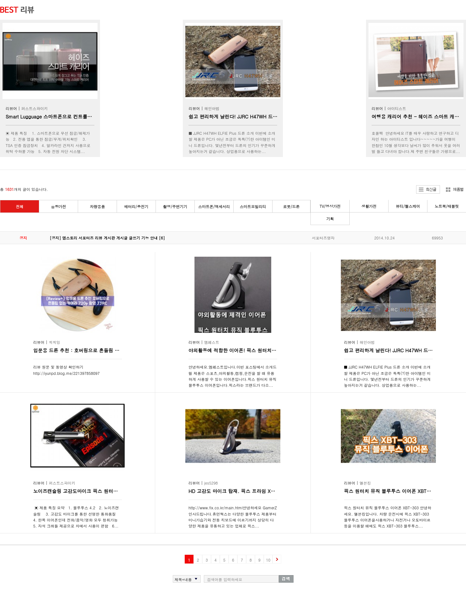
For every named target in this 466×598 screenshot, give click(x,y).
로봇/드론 (291, 206)
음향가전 (58, 206)
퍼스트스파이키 (34, 108)
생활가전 (369, 206)
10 (268, 560)
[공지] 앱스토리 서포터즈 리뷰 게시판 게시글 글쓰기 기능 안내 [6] (107, 237)
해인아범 (212, 108)
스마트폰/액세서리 (214, 206)
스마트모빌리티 (253, 206)
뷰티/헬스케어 (408, 206)
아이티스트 (396, 108)
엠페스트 (211, 342)
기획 (330, 218)
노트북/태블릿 (447, 206)
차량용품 (97, 206)
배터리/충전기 (136, 206)
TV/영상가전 (330, 206)
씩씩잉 (54, 342)
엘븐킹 (365, 482)
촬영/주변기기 (175, 206)
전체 (20, 206)
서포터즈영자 (323, 237)
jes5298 (211, 482)
